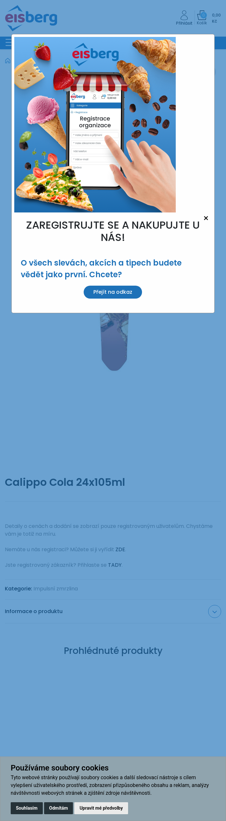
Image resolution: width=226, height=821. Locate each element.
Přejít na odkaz (112, 292)
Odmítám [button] (58, 808)
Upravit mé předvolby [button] (101, 808)
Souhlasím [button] (27, 808)
